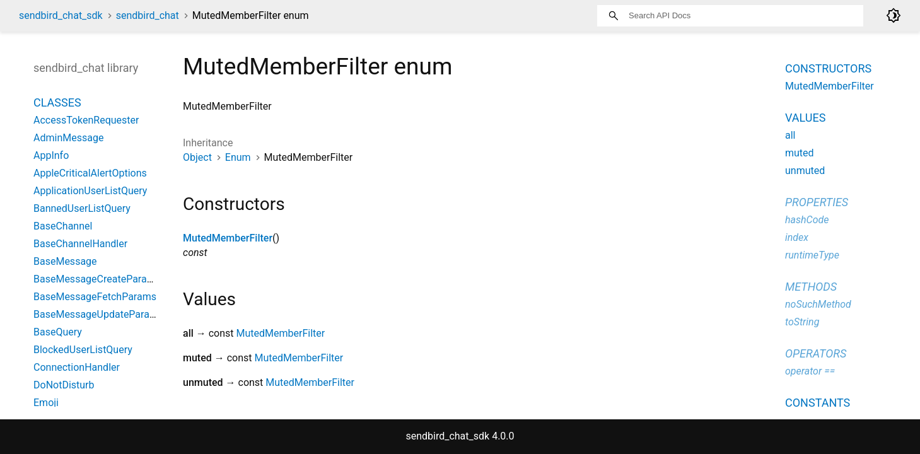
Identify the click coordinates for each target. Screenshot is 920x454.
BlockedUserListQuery (82, 350)
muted (799, 153)
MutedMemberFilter (227, 238)
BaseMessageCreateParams (97, 279)
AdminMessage (68, 138)
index (796, 237)
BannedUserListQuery (82, 208)
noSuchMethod (818, 304)
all (790, 135)
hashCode (807, 220)
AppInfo (51, 155)
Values (805, 117)
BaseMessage (65, 261)
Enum (238, 157)
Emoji (46, 403)
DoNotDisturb (64, 385)
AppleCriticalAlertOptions (90, 173)
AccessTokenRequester (86, 120)
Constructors (828, 68)
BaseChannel (62, 226)
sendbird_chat (147, 15)
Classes (57, 102)
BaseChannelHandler (80, 244)
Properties (816, 202)
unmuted (805, 171)
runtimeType (812, 255)
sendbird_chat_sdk (61, 15)
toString (802, 322)
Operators (815, 353)
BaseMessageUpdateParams (98, 314)
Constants (817, 402)
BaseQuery (57, 332)
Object (197, 157)
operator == (810, 371)
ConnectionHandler (76, 367)
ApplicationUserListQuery (90, 191)
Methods (811, 286)
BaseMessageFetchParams (94, 297)
